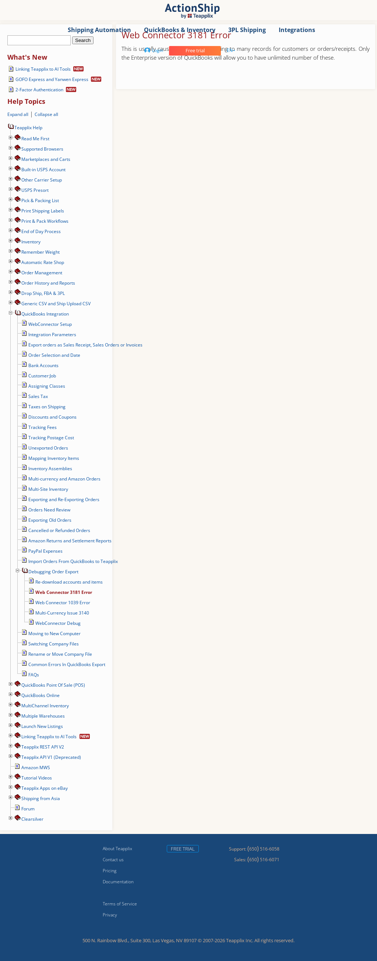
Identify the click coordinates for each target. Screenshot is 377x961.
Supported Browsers (42, 149)
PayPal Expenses (45, 551)
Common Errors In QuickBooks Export (66, 664)
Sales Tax (38, 396)
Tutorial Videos (36, 778)
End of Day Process (41, 231)
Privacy (110, 915)
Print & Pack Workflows (44, 221)
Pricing (109, 870)
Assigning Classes (46, 386)
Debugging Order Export (53, 571)
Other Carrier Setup (41, 180)
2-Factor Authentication (39, 90)
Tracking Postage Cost (51, 437)
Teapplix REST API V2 (42, 747)
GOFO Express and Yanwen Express (51, 79)
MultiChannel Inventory (45, 706)
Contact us (113, 859)
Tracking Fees (42, 427)
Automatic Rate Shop (42, 262)
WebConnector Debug (58, 623)
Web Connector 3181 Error (63, 592)
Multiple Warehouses (43, 716)
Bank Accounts (43, 365)
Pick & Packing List (40, 200)
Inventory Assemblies (50, 468)
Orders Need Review (49, 510)
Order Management (41, 273)
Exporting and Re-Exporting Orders (63, 499)
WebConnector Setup (50, 324)
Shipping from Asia (40, 798)
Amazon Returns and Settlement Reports (70, 541)
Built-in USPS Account (43, 169)
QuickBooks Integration (45, 314)
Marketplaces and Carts (45, 159)
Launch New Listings (42, 726)
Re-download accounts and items (69, 582)
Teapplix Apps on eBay (44, 788)
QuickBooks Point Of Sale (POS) (53, 685)
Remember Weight (40, 252)
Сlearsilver (32, 819)
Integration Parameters (52, 334)
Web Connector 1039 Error (62, 602)
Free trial (195, 50)
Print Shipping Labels (42, 211)
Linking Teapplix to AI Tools (43, 69)
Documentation (118, 882)
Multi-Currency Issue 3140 (62, 613)
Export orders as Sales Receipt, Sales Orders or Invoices (85, 345)
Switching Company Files (53, 644)
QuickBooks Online (40, 695)
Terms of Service (120, 904)
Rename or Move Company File (60, 654)
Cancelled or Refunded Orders (59, 530)
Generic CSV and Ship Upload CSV (56, 303)
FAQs (33, 675)
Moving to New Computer (54, 633)
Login (153, 50)
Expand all (17, 114)
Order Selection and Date (54, 355)
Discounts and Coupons (52, 417)
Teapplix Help (24, 127)
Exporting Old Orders (49, 520)
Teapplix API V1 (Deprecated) (51, 757)
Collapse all (46, 114)
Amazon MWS (35, 767)
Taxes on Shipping (47, 407)
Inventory (30, 242)
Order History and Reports (48, 283)
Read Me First (35, 138)
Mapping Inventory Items (53, 458)
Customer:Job (42, 376)
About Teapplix (117, 848)
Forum (28, 809)
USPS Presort (35, 190)
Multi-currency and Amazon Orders (64, 479)
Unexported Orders (48, 448)
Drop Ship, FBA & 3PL (43, 293)
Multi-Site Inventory (48, 489)
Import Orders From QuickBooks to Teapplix (73, 561)
